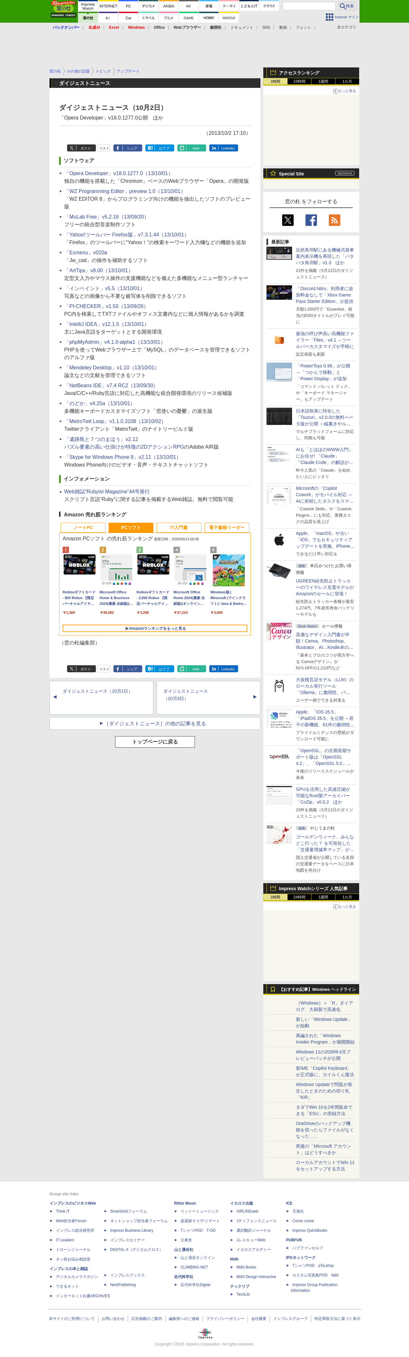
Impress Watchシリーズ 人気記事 (313, 888)
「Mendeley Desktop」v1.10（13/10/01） (111, 367)
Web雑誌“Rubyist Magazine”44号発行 (107, 491)
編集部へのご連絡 (184, 1318)
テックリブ (239, 1286)
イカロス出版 (241, 1203)
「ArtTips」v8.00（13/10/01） (98, 270)
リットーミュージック (200, 1211)
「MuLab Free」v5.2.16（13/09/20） (106, 217)
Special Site (291, 173)
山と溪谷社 (183, 1249)
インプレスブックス (127, 1275)
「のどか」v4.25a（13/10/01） (99, 403)
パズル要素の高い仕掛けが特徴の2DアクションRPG (124, 447)
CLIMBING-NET (194, 1267)
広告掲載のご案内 (146, 1318)
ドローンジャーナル (73, 1249)
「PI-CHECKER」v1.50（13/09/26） (106, 306)
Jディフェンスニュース (256, 1221)
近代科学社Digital (195, 1285)
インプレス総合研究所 (75, 1230)
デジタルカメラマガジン (77, 1277)
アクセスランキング (299, 72)
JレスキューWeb (250, 1240)
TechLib (243, 1294)
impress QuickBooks (309, 1230)
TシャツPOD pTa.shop (313, 1265)
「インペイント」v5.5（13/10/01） (104, 288)
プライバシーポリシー (225, 1318)
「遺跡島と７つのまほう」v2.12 (101, 439)
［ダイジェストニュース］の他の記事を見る (155, 723)
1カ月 (347, 81)
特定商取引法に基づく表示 (337, 1318)
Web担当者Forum (71, 1221)
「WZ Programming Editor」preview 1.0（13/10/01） (125, 191)
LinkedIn (228, 148)
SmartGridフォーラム (128, 1211)
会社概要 (258, 1318)
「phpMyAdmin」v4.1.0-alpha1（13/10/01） (115, 342)
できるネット (67, 1286)
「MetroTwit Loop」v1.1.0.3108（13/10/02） (115, 421)
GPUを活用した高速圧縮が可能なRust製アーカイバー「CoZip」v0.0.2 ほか (323, 796)
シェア (132, 148)
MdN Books (246, 1267)
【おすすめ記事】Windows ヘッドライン (317, 989)
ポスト (86, 148)
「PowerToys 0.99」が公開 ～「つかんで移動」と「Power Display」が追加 (323, 372)
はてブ (164, 148)
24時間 (299, 81)
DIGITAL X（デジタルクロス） (136, 1249)
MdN (234, 1259)
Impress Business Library (131, 1230)
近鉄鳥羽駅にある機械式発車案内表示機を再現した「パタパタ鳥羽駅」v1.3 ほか (325, 256)
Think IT (63, 1211)
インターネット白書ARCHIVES (83, 1296)
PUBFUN (294, 1240)
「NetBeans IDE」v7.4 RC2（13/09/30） (111, 385)
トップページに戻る (155, 741)
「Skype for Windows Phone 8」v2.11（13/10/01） (122, 457)
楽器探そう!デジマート (200, 1221)
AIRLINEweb (247, 1211)
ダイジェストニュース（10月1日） (98, 691)
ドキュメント (241, 27)
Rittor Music (185, 1203)
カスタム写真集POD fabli (315, 1275)
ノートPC (83, 527)
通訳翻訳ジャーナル (253, 1230)
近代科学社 (183, 1277)
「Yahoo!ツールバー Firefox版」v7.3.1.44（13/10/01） (126, 234)
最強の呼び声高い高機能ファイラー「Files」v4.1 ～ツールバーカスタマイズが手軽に (325, 340)
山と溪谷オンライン (198, 1257)
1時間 (276, 81)
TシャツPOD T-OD (198, 1230)
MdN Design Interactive (256, 1277)
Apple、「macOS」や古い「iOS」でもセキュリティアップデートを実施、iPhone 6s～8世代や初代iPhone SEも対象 (324, 546)
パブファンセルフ (307, 1248)
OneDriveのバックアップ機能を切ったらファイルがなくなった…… (325, 1130)
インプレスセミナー (127, 1240)
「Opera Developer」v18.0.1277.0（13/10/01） (118, 173)
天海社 (298, 1211)
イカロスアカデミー (253, 1249)
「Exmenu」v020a (85, 252)
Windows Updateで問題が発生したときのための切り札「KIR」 (324, 1091)
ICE (289, 1203)
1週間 (323, 81)
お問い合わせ (113, 1318)
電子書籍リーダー (227, 527)
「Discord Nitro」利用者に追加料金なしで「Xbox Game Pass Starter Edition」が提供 (324, 295)
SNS (266, 27)
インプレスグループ (290, 1318)
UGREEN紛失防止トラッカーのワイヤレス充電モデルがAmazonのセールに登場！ (325, 587)
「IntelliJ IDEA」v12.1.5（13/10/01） (106, 324)
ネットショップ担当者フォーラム (139, 1221)
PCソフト (131, 527)
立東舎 (186, 1240)
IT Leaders (65, 1240)
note (196, 148)
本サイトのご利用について (72, 1318)
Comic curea (303, 1221)
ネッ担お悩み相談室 (73, 1259)
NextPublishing (123, 1285)
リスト (104, 148)
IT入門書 (179, 527)
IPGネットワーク (301, 1257)
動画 (283, 27)
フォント (303, 27)
